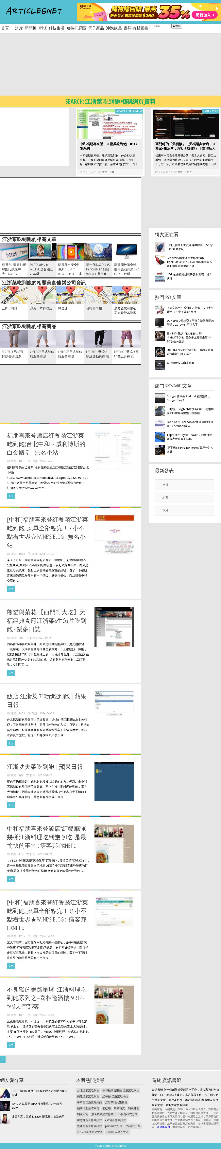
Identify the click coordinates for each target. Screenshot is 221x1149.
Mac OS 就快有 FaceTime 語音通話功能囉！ (41, 269)
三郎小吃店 (10, 308)
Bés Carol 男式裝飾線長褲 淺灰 (12, 354)
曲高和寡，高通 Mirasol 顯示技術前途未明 (38, 1116)
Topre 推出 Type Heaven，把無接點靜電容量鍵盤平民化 (189, 437)
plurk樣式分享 (113, 1126)
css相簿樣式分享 (127, 1114)
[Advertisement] (101, 67)
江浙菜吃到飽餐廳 (116, 1102)
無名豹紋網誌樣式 (102, 1114)
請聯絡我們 (163, 1127)
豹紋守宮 (82, 1114)
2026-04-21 (46, 461)
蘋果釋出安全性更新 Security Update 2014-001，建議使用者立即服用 (70, 274)
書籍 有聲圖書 (136, 28)
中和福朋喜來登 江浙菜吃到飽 (120, 1090)
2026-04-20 (46, 553)
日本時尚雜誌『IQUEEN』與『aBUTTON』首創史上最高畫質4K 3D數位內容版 (189, 337)
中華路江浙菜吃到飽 (89, 1102)
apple (43, 28)
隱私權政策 (119, 1145)
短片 (19, 28)
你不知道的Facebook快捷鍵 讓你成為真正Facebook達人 (190, 424)
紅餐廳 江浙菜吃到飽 (115, 1096)
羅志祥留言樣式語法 (89, 1120)
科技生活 (56, 28)
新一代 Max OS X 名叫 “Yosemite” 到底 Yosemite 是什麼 (98, 269)
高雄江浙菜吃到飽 (88, 1096)
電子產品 (96, 28)
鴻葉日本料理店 (41, 308)
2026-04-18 (46, 1015)
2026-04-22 (89, 172)
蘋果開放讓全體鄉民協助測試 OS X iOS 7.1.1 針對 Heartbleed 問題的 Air (126, 274)
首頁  (7, 28)
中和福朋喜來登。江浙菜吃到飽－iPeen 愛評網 (108, 146)
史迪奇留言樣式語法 (89, 1126)
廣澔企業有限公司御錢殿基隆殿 (125, 310)
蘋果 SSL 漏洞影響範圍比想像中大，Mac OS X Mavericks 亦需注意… (14, 274)
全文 (10, 496)
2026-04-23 (45, 637)
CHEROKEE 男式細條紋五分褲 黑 (42, 354)
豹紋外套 (133, 1108)
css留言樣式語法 (115, 1120)
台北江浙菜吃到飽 (88, 1090)
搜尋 (176, 26)
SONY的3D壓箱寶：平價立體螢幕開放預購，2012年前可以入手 (190, 322)
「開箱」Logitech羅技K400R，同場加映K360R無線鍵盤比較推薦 (190, 411)
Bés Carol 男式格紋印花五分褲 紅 (126, 354)
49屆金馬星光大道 (117, 1132)
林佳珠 (63, 308)
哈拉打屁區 (76, 28)
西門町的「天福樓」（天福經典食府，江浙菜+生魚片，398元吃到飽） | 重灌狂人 (185, 146)
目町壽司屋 (94, 308)
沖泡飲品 (114, 28)
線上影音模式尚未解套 (180, 363)
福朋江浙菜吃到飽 (88, 1108)
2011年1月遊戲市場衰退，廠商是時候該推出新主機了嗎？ (190, 352)
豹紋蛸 (106, 1108)
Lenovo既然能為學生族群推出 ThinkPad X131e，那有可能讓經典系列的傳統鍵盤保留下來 (189, 262)
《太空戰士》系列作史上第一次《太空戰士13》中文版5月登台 (190, 310)
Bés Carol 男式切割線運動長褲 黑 (97, 354)
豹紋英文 (119, 1108)
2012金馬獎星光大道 (90, 1132)
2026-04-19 (165, 172)
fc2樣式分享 (133, 1126)
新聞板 (31, 28)
